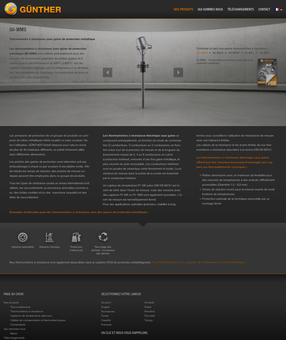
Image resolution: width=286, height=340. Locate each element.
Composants (17, 324)
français (106, 324)
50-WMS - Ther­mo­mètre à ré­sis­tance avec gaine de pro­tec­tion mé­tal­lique (224, 62)
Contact (264, 9)
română (150, 311)
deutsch (106, 302)
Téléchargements (240, 9)
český (105, 315)
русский (150, 315)
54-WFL (249, 53)
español (106, 320)
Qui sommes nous (210, 9)
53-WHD (233, 53)
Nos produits (183, 9)
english (105, 307)
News (13, 333)
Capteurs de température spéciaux (31, 315)
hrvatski (149, 302)
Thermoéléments (20, 307)
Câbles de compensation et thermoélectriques (37, 320)
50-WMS (202, 53)
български (108, 311)
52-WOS (218, 53)
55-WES (264, 53)
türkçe (149, 320)
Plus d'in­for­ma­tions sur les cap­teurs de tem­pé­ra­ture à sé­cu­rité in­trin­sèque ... (199, 262)
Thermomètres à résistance (26, 311)
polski (148, 307)
